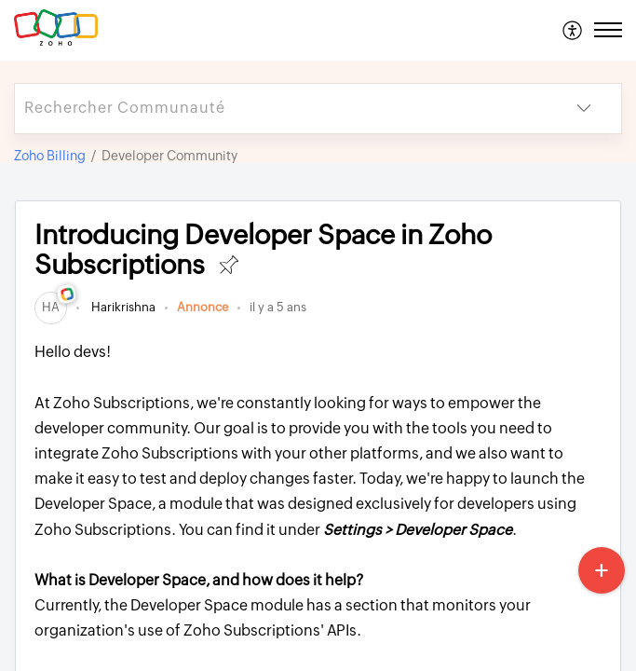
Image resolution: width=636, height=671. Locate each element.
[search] (281, 108)
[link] (50, 307)
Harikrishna (122, 307)
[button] (573, 29)
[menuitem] (573, 29)
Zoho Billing (50, 155)
